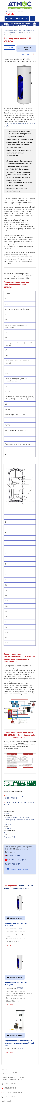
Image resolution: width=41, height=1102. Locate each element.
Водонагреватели (15, 30)
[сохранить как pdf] (33, 54)
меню (19, 18)
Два (5, 833)
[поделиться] (22, 54)
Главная (6, 30)
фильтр (10, 47)
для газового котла (10, 817)
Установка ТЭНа (9, 837)
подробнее (9, 945)
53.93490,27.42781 (10, 1084)
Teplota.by (10, 14)
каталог (10, 18)
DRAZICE (7, 813)
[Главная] (20, 9)
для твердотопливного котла (24, 820)
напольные (8, 824)
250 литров (8, 828)
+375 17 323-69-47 (12, 864)
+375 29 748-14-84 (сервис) (15, 860)
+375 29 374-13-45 (12, 855)
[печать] (28, 54)
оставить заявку (27, 48)
